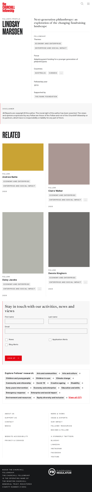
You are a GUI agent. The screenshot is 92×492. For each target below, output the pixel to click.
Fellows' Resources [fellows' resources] (61, 426)
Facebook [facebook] (56, 452)
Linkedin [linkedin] (55, 444)
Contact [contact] (9, 422)
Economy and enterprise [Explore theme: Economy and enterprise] (45, 388)
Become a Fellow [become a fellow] (60, 430)
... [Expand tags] (61, 73)
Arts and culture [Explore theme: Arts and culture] (69, 373)
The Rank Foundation (46, 96)
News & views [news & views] (58, 413)
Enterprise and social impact (51, 48)
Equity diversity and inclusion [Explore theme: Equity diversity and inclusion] (50, 398)
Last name (53, 317)
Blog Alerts (13, 344)
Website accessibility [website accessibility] (16, 436)
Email (7, 327)
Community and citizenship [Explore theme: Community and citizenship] (18, 383)
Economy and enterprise (48, 43)
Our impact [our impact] (57, 422)
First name (9, 317)
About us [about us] (9, 413)
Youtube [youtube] (55, 456)
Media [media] (8, 426)
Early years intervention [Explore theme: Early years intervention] (17, 388)
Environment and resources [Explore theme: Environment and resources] (18, 398)
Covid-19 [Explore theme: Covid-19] (41, 383)
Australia (40, 73)
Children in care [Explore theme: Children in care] (43, 378)
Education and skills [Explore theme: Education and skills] (71, 388)
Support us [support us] (11, 418)
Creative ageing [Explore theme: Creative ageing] (58, 383)
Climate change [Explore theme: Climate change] (63, 378)
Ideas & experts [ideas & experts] (59, 418)
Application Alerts (60, 339)
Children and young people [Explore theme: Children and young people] (18, 378)
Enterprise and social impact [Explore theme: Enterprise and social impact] (44, 393)
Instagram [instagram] (56, 448)
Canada (53, 73)
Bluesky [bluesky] (55, 440)
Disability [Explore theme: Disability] (75, 383)
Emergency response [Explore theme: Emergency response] (15, 393)
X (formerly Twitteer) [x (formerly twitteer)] (62, 436)
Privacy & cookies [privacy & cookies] (14, 440)
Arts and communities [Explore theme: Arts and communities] (47, 373)
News (11, 339)
